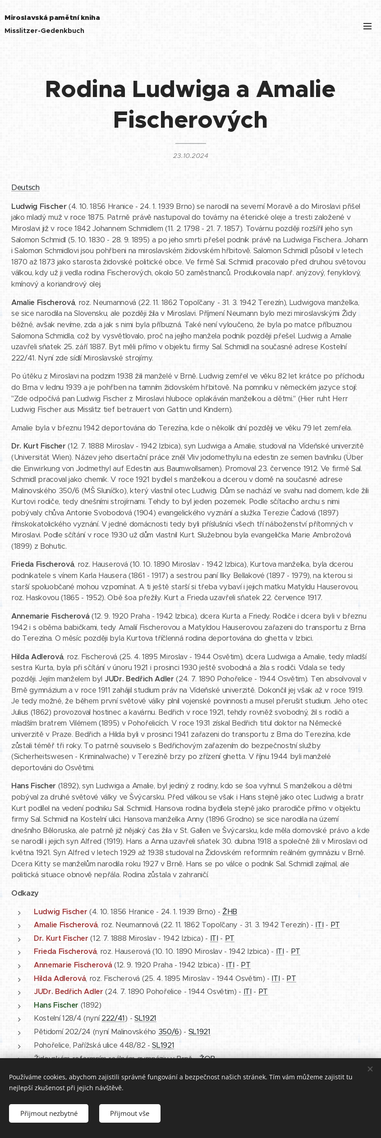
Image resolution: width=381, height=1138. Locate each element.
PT (335, 925)
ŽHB (229, 911)
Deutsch (25, 187)
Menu (367, 26)
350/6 (168, 1031)
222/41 (113, 1018)
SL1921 (145, 1018)
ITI (319, 925)
